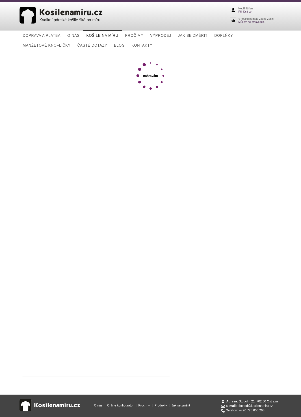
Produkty (160, 405)
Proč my (144, 405)
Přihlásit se (245, 11)
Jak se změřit (180, 405)
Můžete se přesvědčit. (251, 22)
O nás (98, 405)
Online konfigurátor (120, 405)
